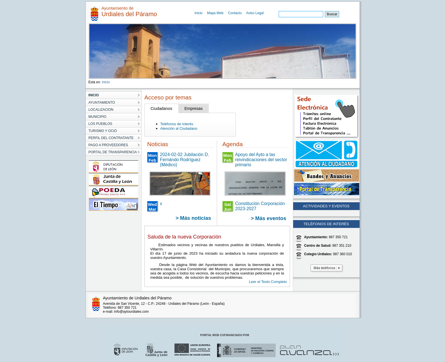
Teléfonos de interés (176, 124)
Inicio (199, 13)
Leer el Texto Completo (268, 282)
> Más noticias (193, 218)
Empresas (193, 108)
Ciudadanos (161, 108)
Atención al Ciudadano (179, 128)
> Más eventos (268, 218)
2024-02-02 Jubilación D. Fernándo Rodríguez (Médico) (184, 159)
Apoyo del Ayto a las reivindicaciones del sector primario (261, 159)
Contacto (235, 13)
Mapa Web (215, 13)
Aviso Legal (255, 13)
